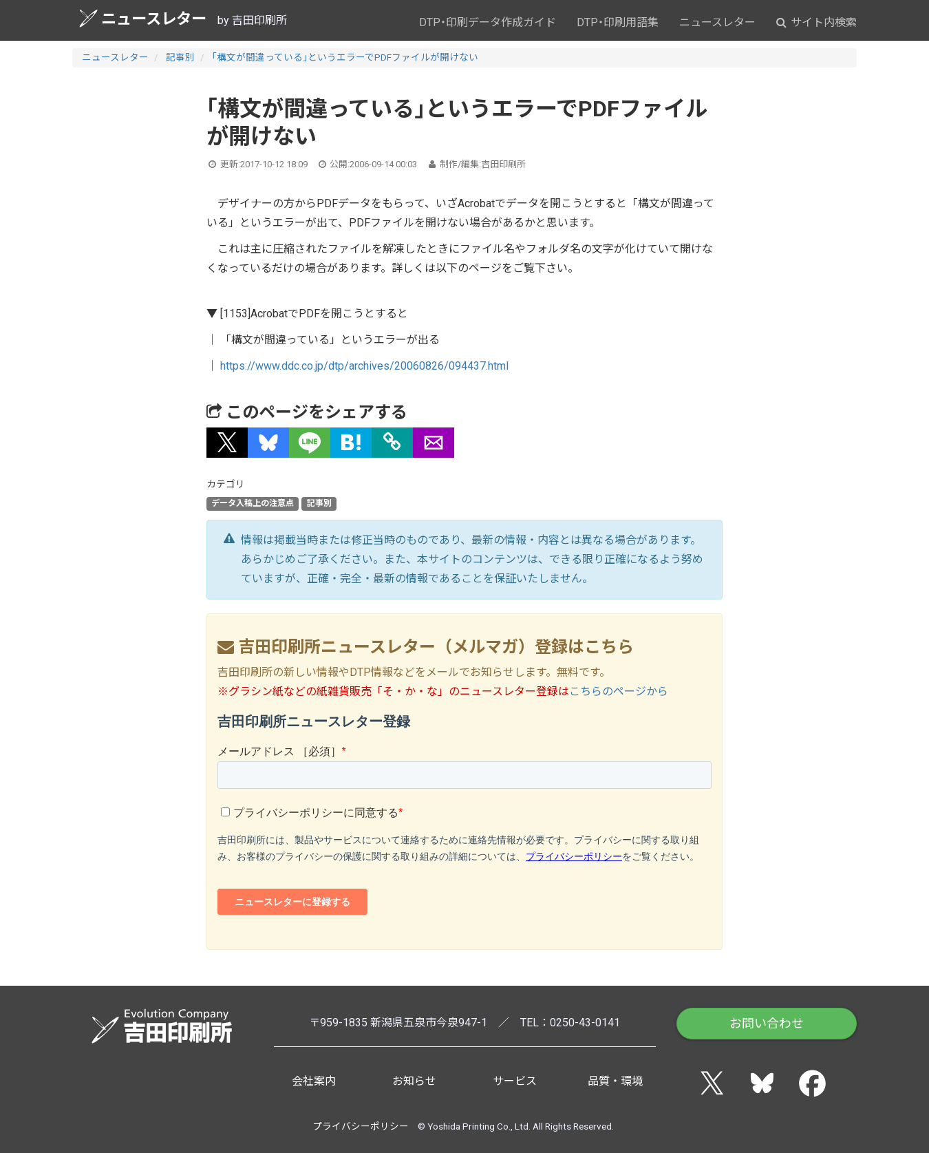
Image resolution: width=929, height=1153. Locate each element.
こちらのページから (618, 691)
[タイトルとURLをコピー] (392, 442)
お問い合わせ (766, 1023)
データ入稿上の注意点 (252, 504)
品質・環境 (615, 1081)
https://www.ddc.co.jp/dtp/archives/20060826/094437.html (364, 365)
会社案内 (314, 1081)
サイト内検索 (816, 22)
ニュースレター (142, 18)
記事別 (180, 57)
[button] (227, 442)
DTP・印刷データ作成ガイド (487, 22)
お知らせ (414, 1081)
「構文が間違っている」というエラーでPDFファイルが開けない (345, 57)
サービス (515, 1081)
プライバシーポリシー (360, 1126)
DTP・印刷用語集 (618, 22)
